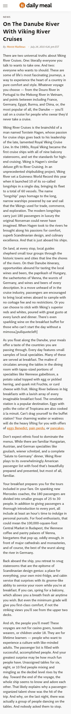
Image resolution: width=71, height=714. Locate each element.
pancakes (57, 428)
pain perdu (37, 428)
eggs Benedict (17, 428)
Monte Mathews (16, 46)
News (6, 17)
